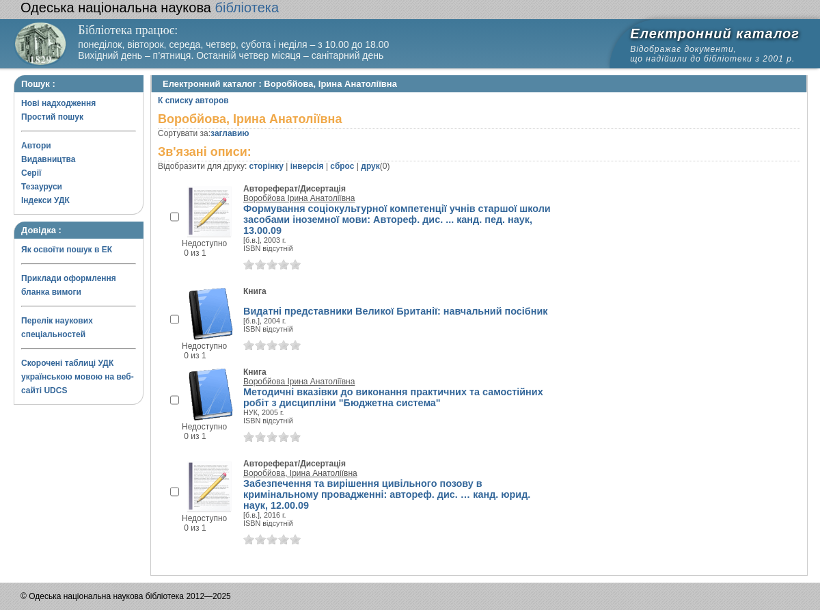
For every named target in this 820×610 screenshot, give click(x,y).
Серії (31, 173)
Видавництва (48, 159)
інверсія (307, 166)
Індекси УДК (45, 200)
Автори (36, 145)
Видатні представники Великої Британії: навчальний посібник (395, 311)
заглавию (229, 133)
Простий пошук (52, 117)
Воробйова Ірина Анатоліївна (299, 198)
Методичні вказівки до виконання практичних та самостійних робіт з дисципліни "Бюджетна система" (393, 397)
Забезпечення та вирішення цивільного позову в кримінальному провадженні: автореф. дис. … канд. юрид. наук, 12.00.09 (386, 494)
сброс (342, 166)
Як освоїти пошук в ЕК (66, 249)
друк (370, 166)
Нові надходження (58, 103)
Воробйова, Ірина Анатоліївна (300, 473)
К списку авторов (193, 100)
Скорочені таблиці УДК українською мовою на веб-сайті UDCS (77, 376)
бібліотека (149, 7)
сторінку (266, 166)
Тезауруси (41, 186)
